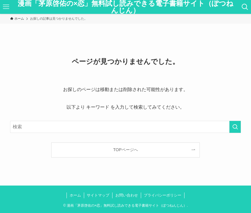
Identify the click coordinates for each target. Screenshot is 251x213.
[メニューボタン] (6, 7)
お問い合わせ (126, 195)
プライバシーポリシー (162, 195)
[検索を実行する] (235, 127)
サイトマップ (98, 195)
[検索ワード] (125, 127)
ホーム (75, 195)
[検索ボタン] (245, 7)
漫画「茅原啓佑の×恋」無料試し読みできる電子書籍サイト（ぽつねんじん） (125, 7)
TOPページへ (125, 149)
